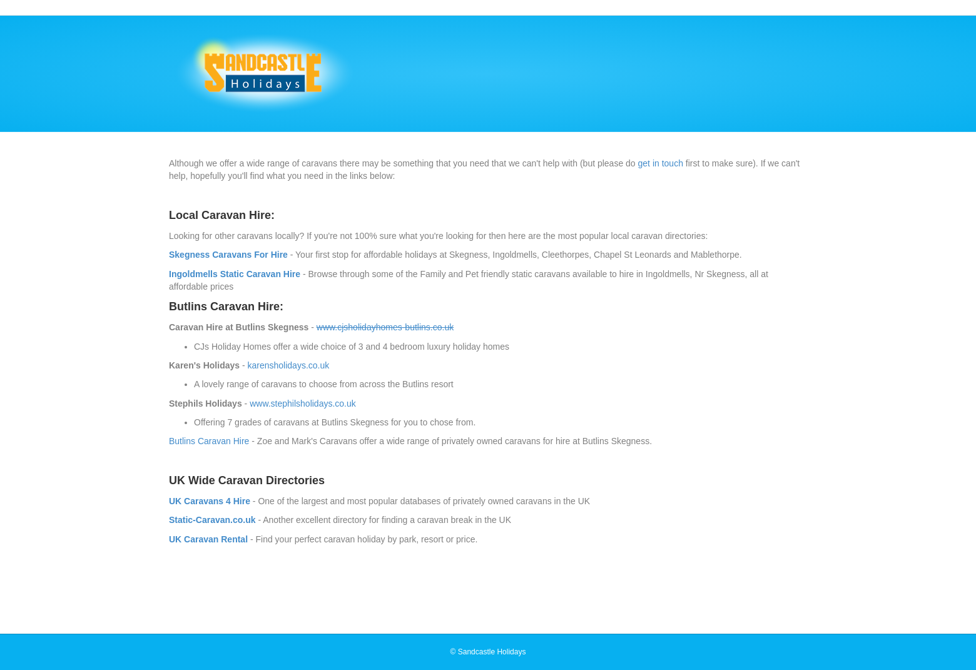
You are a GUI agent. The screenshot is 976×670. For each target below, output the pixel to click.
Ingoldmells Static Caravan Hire (234, 274)
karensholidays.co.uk (289, 365)
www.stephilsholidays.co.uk (303, 403)
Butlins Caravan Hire (209, 441)
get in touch (660, 163)
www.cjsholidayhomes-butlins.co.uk (385, 327)
